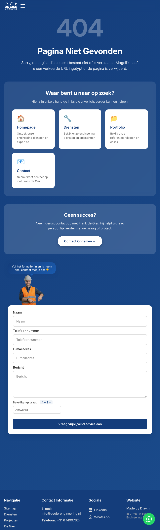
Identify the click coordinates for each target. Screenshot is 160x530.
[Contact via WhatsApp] (149, 519)
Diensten (10, 514)
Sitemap (10, 508)
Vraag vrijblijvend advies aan (80, 424)
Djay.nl (145, 508)
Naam (17, 312)
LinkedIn (98, 510)
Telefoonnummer (26, 331)
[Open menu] (23, 6)
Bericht (18, 367)
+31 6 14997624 (69, 520)
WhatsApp (99, 517)
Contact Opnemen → (80, 241)
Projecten (11, 520)
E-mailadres (22, 349)
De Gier (9, 526)
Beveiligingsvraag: (33, 402)
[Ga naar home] (11, 8)
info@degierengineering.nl (61, 513)
